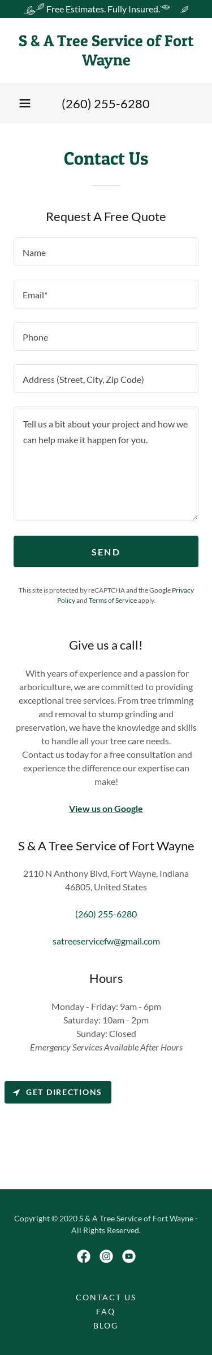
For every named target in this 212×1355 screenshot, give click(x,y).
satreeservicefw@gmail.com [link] (106, 940)
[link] (106, 50)
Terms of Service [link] (113, 600)
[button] (25, 103)
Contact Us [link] (106, 1297)
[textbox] (106, 251)
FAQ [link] (105, 1311)
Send (106, 551)
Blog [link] (105, 1325)
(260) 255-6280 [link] (106, 103)
